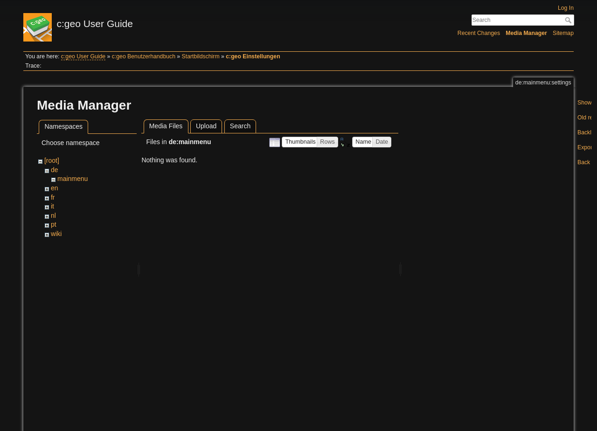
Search (569, 20)
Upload (206, 126)
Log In (566, 8)
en (54, 188)
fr (53, 197)
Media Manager (526, 33)
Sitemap (563, 33)
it (52, 206)
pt (53, 224)
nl (53, 215)
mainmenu (72, 178)
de (54, 170)
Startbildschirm (201, 56)
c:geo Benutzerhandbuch (143, 56)
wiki (56, 233)
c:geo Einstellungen (253, 56)
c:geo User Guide (83, 56)
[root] (51, 160)
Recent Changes (479, 33)
